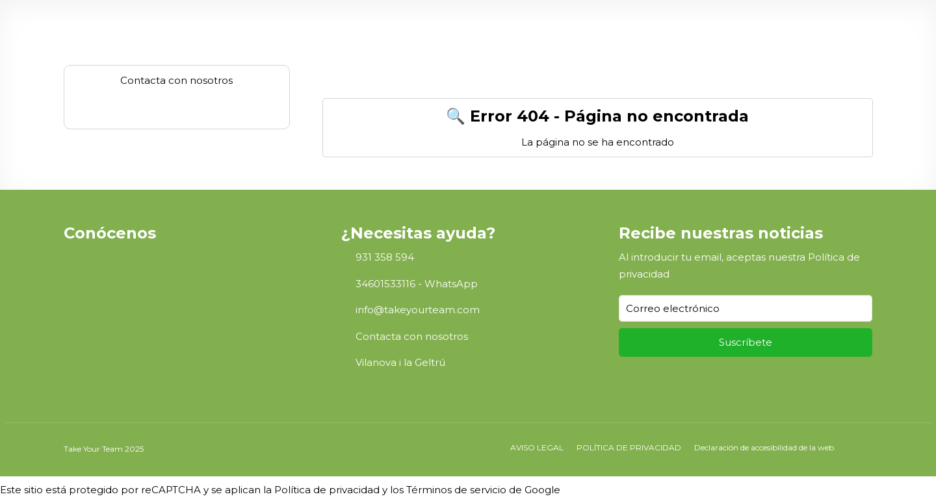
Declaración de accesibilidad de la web (764, 447)
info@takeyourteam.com (418, 309)
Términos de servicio (456, 490)
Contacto (800, 24)
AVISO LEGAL (537, 447)
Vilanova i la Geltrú (400, 362)
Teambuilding (575, 24)
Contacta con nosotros (412, 336)
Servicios (704, 24)
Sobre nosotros (497, 24)
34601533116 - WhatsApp (417, 283)
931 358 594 (385, 257)
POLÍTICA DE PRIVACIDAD (629, 447)
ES (842, 24)
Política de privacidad (327, 490)
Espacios (649, 24)
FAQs (751, 24)
